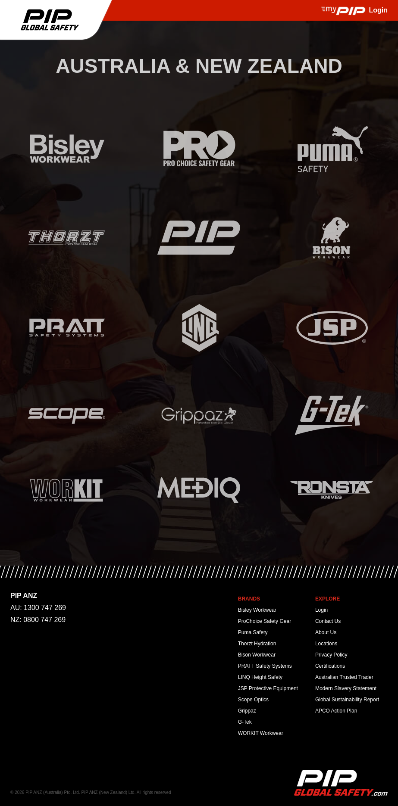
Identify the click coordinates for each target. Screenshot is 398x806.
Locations (326, 644)
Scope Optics (253, 700)
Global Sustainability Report (347, 700)
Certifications (330, 666)
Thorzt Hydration (257, 644)
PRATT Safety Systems (265, 666)
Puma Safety (253, 632)
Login (321, 610)
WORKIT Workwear (260, 733)
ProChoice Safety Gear (264, 621)
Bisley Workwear (257, 610)
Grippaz (247, 711)
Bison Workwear (257, 655)
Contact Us (328, 621)
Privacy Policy (331, 655)
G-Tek (245, 722)
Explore (327, 599)
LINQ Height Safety (260, 677)
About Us (325, 632)
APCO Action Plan (336, 711)
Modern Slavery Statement (345, 688)
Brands (249, 599)
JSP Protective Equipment (268, 688)
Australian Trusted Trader (344, 677)
